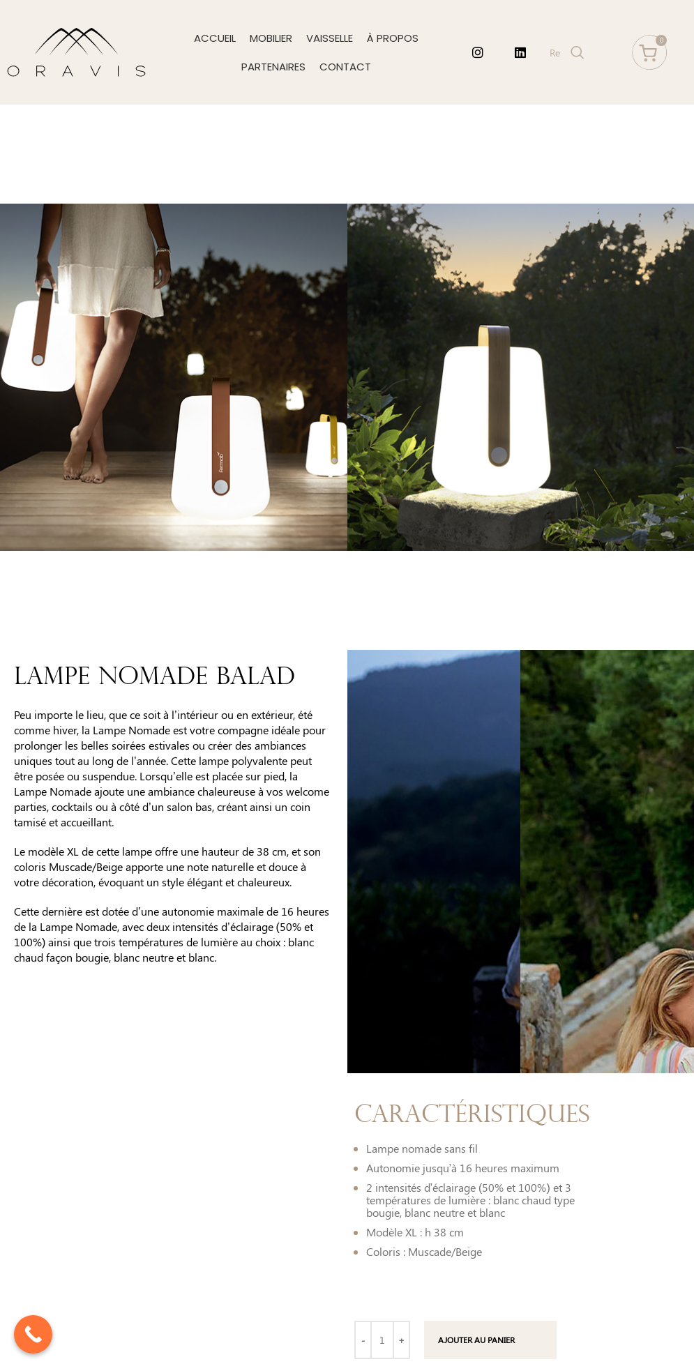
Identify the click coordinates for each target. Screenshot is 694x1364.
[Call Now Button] (33, 1334)
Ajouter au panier (476, 1339)
